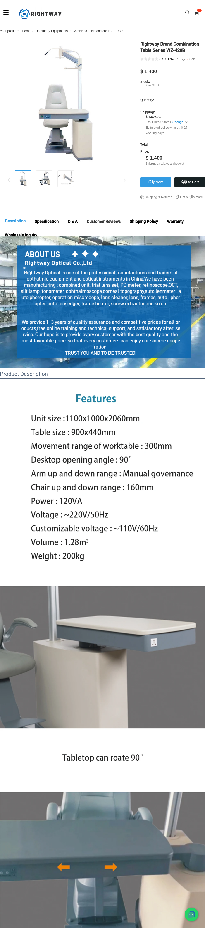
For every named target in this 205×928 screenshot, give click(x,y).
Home (26, 31)
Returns (166, 197)
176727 (119, 31)
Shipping (151, 197)
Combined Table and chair (91, 31)
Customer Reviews (104, 222)
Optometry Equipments (51, 31)
